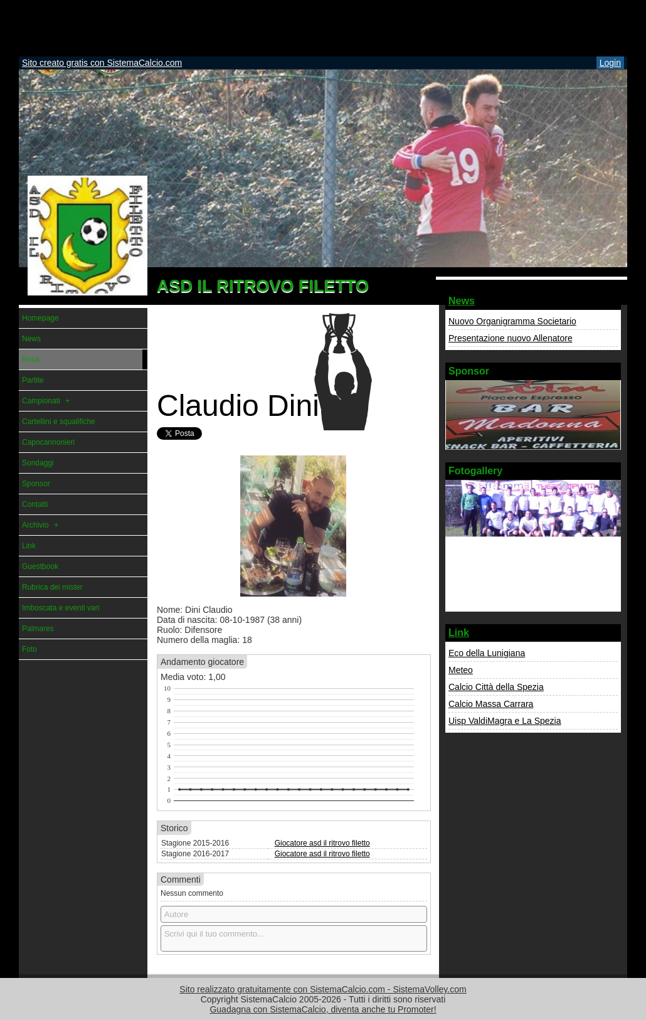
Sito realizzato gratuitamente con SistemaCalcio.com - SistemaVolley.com (322, 989)
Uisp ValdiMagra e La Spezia (504, 721)
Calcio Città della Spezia (496, 687)
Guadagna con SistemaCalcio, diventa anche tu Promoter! (322, 1009)
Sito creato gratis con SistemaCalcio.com (102, 63)
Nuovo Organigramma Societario (512, 321)
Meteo (460, 670)
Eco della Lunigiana (486, 653)
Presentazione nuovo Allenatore (510, 338)
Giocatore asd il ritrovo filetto (322, 843)
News (461, 300)
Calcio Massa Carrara (490, 704)
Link (458, 632)
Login (610, 63)
